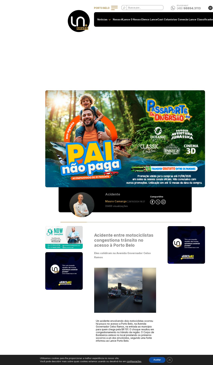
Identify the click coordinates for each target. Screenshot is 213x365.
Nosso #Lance (81, 19)
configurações (133, 361)
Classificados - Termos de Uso (90, 324)
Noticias (62, 19)
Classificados (165, 19)
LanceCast (116, 19)
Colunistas (130, 19)
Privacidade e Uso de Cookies (90, 318)
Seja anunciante (82, 312)
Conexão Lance (146, 19)
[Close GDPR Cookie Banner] (170, 360)
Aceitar (157, 359)
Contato (179, 19)
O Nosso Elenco (99, 19)
